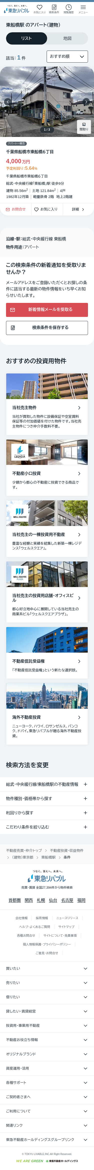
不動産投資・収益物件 (67, 851)
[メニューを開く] (83, 9)
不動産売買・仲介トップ (24, 851)
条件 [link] (67, 857)
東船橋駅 (48, 857)
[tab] (26, 38)
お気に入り (47, 209)
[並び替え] (67, 57)
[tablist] (47, 38)
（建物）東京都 (22, 857)
